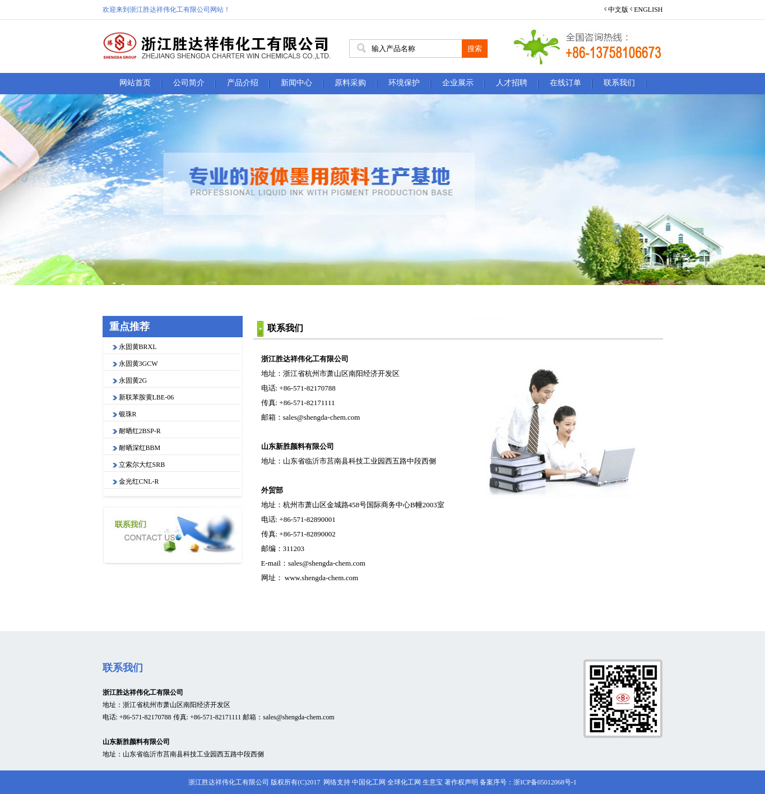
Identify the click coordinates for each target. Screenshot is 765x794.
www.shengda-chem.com (321, 577)
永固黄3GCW (138, 364)
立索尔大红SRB (142, 465)
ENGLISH (648, 9)
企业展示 (458, 83)
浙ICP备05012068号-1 (545, 782)
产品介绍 (242, 83)
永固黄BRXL (138, 347)
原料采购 (350, 83)
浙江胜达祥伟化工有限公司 (305, 359)
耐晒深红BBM (140, 448)
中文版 (618, 9)
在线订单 (565, 83)
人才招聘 (511, 83)
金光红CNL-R (139, 481)
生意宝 (433, 782)
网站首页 (135, 83)
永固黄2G (133, 380)
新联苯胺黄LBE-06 (146, 397)
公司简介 (189, 83)
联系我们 (619, 83)
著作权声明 (461, 782)
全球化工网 (404, 782)
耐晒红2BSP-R (140, 431)
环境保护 (404, 83)
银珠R (128, 414)
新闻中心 (296, 83)
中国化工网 (369, 782)
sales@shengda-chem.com (321, 417)
